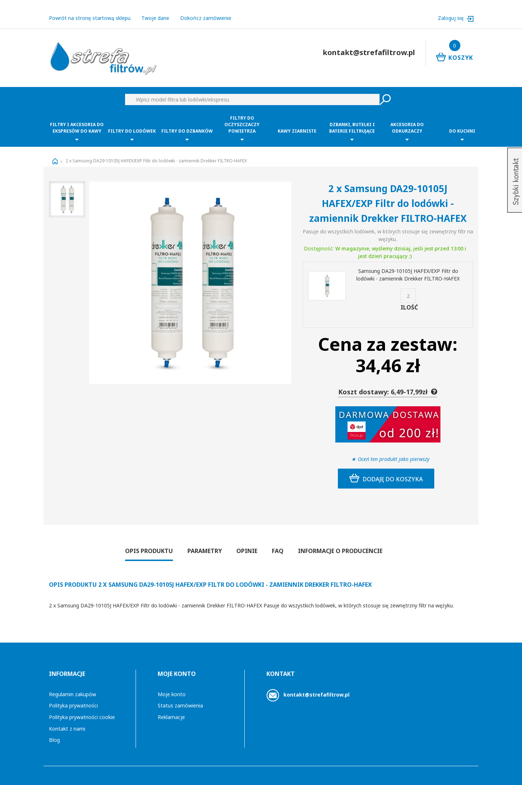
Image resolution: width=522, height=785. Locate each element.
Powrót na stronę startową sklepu (89, 11)
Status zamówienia (180, 698)
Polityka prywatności (73, 698)
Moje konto (172, 687)
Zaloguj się (451, 11)
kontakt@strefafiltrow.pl (316, 687)
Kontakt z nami (67, 721)
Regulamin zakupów (72, 687)
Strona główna (55, 154)
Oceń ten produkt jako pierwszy (394, 452)
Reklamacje (171, 710)
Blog (54, 733)
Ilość (409, 300)
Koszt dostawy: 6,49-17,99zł (387, 385)
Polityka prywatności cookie (82, 710)
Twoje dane (155, 11)
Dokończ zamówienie (205, 11)
